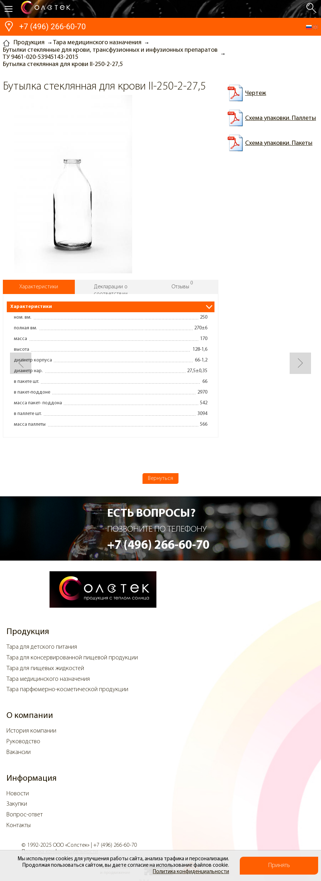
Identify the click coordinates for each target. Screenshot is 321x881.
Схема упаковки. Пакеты (278, 143)
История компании (31, 731)
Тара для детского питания (41, 647)
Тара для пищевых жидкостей (45, 668)
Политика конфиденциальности (191, 872)
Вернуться (160, 478)
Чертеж (255, 93)
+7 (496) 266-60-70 (52, 26)
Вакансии (18, 752)
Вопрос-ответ (24, 814)
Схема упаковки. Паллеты (280, 118)
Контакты (18, 825)
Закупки (16, 804)
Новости (17, 793)
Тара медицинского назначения (48, 679)
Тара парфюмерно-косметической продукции (67, 689)
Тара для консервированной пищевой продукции (72, 657)
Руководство (23, 741)
